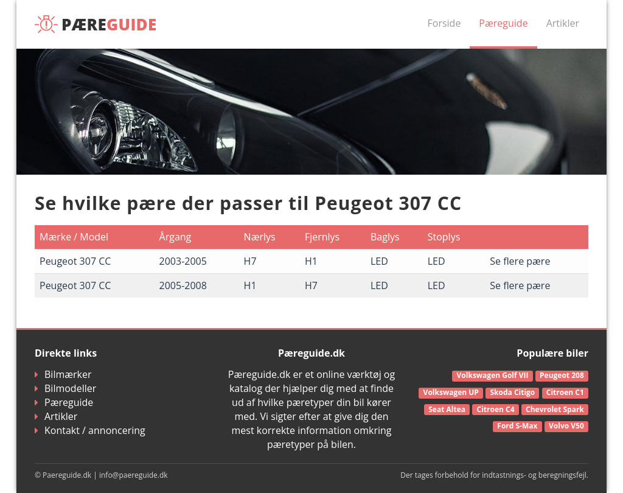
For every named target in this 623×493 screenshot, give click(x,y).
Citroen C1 (565, 392)
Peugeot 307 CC (75, 261)
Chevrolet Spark (555, 409)
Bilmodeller (65, 388)
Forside (444, 23)
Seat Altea (446, 409)
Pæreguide (503, 23)
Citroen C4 (496, 409)
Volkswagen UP (451, 392)
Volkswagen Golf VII (493, 375)
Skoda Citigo (512, 392)
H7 (250, 261)
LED (379, 261)
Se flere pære (520, 261)
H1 (311, 261)
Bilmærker (63, 374)
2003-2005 (183, 261)
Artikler (562, 23)
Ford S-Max (517, 426)
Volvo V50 (566, 426)
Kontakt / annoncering (90, 430)
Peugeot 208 (562, 375)
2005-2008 (183, 285)
